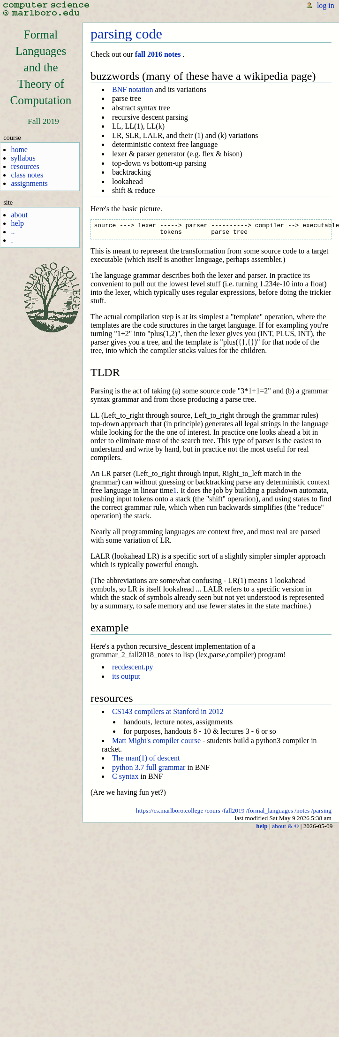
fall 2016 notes (158, 54)
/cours (212, 810)
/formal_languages (269, 810)
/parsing (321, 810)
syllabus (23, 158)
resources (25, 166)
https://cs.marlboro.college (169, 810)
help (17, 223)
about (19, 215)
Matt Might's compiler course (156, 741)
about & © (285, 826)
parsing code (126, 34)
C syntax (125, 776)
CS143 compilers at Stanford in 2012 (168, 711)
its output (126, 676)
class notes (27, 175)
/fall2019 (233, 810)
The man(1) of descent (146, 758)
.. (13, 232)
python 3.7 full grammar (148, 767)
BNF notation (132, 89)
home (19, 150)
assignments (29, 183)
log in (325, 5)
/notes (301, 810)
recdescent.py (132, 667)
